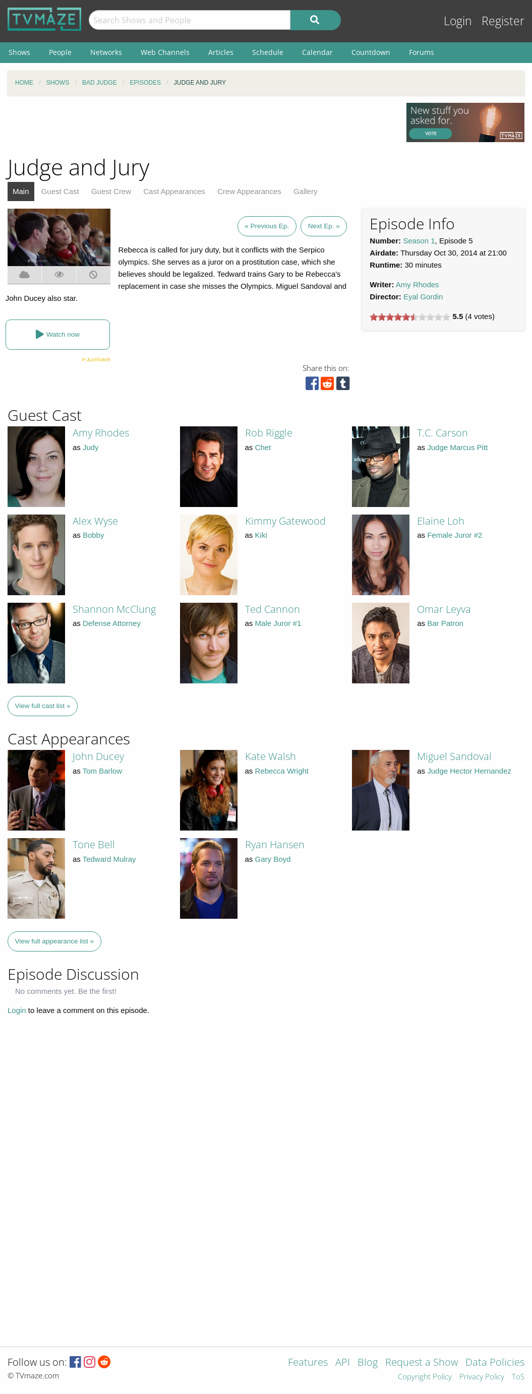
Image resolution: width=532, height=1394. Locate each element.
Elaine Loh (440, 521)
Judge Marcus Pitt (457, 447)
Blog (368, 1363)
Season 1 (419, 240)
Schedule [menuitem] (267, 52)
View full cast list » (43, 706)
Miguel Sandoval (454, 756)
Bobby (93, 535)
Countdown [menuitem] (370, 52)
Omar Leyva (444, 609)
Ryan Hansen (275, 844)
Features (308, 1363)
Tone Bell (94, 844)
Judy (91, 447)
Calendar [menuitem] (317, 52)
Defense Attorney (112, 623)
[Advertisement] (199, 125)
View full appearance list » (54, 941)
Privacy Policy (481, 1377)
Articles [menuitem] (220, 52)
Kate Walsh (270, 756)
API (342, 1363)
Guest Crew (111, 191)
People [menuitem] (60, 52)
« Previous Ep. (267, 226)
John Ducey (98, 756)
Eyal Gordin (423, 296)
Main (21, 191)
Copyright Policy (425, 1377)
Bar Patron (445, 623)
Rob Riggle (268, 432)
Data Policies (494, 1363)
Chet (263, 447)
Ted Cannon (272, 609)
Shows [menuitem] (19, 52)
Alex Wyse (95, 521)
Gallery (305, 191)
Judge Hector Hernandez (469, 771)
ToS (518, 1377)
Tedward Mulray (109, 859)
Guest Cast (60, 191)
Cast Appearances (174, 191)
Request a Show (421, 1363)
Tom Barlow (102, 771)
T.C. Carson (442, 432)
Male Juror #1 (278, 623)
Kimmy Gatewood (285, 521)
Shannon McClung (114, 609)
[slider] (410, 317)
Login (458, 21)
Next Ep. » (324, 226)
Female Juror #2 (454, 535)
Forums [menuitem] (421, 52)
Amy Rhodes (417, 284)
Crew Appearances (249, 191)
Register (503, 21)
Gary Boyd (273, 859)
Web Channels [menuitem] (165, 52)
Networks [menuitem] (106, 52)
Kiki (261, 535)
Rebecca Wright (282, 771)
